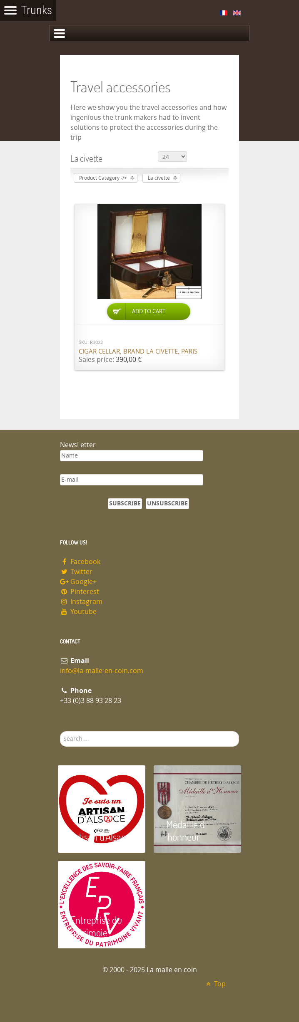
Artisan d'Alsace (100, 836)
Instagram (81, 602)
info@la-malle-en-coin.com (101, 671)
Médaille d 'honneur (185, 830)
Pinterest (79, 592)
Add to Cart (148, 311)
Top (215, 984)
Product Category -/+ (103, 178)
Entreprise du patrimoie (96, 926)
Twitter (76, 572)
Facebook (80, 562)
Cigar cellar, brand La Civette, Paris (138, 351)
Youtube (78, 612)
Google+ (78, 582)
